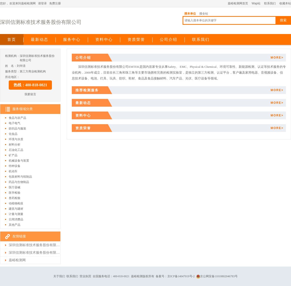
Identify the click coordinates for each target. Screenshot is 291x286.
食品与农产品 (17, 118)
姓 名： (11, 66)
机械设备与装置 (19, 160)
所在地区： (12, 77)
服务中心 (72, 39)
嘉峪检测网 (17, 260)
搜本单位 (190, 13)
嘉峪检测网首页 (238, 3)
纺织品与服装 (17, 128)
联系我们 (270, 3)
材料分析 (14, 144)
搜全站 (203, 13)
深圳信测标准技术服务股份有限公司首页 (34, 245)
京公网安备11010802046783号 (217, 276)
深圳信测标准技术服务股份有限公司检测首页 (34, 252)
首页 (11, 39)
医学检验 (14, 192)
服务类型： (12, 71)
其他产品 (14, 224)
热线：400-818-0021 (30, 85)
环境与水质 (16, 139)
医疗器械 (14, 187)
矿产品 (13, 155)
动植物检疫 (16, 203)
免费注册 (55, 3)
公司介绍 (168, 39)
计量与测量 (16, 214)
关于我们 (59, 276)
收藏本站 (285, 3)
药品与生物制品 (19, 182)
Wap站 (256, 3)
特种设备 (14, 166)
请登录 (42, 3)
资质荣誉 (136, 39)
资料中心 (104, 39)
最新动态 (39, 39)
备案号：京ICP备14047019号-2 (175, 276)
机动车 (13, 171)
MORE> (277, 57)
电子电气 (14, 123)
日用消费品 (16, 219)
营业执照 (85, 276)
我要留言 (30, 94)
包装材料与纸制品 (20, 176)
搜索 (283, 20)
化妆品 (13, 134)
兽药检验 (14, 198)
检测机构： (12, 56)
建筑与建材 (16, 208)
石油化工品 (16, 150)
